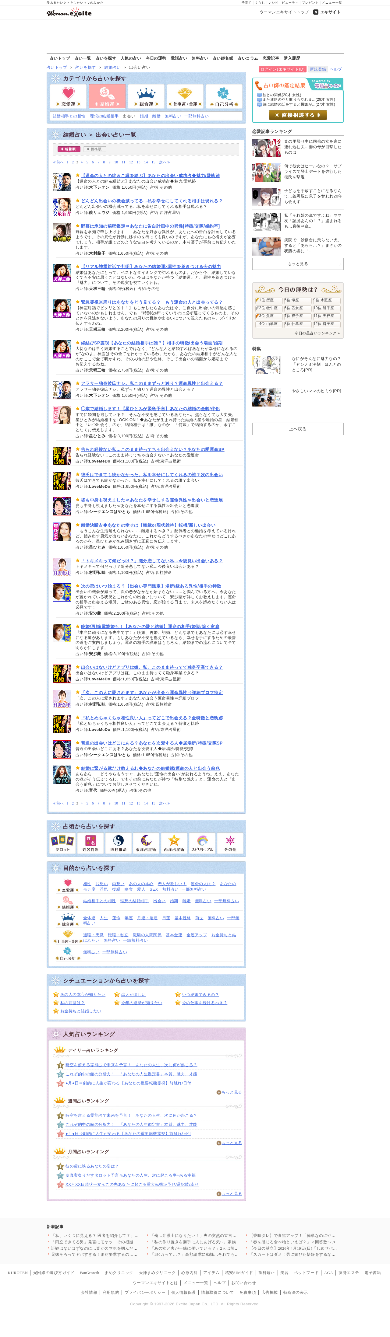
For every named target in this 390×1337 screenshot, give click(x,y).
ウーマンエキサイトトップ (284, 12)
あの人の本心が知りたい (83, 994)
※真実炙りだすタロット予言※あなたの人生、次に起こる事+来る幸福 (131, 1175)
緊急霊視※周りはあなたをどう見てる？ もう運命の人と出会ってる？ (152, 302)
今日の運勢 (156, 58)
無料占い (200, 58)
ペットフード (306, 1272)
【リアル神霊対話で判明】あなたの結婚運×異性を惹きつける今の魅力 (151, 266)
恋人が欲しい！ (172, 883)
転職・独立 (118, 935)
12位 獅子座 (324, 324)
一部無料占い (196, 116)
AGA (328, 1272)
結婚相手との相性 (69, 116)
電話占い (179, 58)
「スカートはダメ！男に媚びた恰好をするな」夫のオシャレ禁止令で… (315, 1254)
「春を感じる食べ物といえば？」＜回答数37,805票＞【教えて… (308, 1242)
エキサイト (330, 12)
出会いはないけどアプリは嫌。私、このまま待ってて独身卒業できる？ (152, 667)
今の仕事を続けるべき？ (205, 1002)
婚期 (144, 116)
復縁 (116, 889)
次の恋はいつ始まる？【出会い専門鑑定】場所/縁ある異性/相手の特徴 (151, 586)
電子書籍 (372, 1272)
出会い (159, 901)
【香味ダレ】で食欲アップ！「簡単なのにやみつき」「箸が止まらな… (315, 1235)
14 (146, 162)
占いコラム (248, 58)
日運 (166, 918)
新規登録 (318, 69)
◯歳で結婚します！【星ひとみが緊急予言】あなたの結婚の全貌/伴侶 (150, 408)
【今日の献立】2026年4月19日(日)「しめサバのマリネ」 (301, 1248)
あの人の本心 (141, 883)
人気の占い (131, 58)
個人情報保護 (183, 1292)
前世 (199, 918)
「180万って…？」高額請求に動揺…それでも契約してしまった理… (213, 1254)
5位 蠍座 (292, 300)
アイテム (211, 1272)
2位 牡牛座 (268, 308)
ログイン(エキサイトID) (283, 69)
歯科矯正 (266, 1272)
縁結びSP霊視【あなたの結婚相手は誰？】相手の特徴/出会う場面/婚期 (152, 342)
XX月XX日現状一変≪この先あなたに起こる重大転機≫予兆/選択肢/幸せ (132, 1184)
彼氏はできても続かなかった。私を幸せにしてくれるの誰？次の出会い (152, 474)
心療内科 (189, 1272)
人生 (104, 918)
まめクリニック (119, 1272)
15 (154, 162)
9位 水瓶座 (323, 300)
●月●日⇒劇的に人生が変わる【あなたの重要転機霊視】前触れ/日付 (128, 1083)
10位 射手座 (324, 308)
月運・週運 (147, 918)
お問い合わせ (243, 1282)
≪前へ (58, 162)
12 (131, 162)
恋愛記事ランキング (272, 131)
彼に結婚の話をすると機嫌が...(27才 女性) (299, 104)
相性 (87, 883)
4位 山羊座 (268, 324)
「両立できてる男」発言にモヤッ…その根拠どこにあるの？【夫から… (117, 1242)
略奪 (129, 889)
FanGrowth (89, 1272)
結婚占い (112, 67)
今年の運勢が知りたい (141, 1002)
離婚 (156, 116)
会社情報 (89, 1292)
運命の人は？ (203, 883)
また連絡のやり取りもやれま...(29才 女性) (299, 99)
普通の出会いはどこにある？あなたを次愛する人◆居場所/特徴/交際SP (152, 743)
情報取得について (217, 1292)
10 (116, 162)
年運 (129, 918)
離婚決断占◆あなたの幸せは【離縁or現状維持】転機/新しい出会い (148, 525)
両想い (118, 883)
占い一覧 (83, 58)
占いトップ (60, 58)
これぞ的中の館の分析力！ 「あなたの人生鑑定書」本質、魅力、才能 (131, 1074)
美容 (284, 1272)
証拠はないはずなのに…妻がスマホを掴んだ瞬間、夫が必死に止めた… (117, 1248)
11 (124, 162)
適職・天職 (93, 935)
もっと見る (232, 1092)
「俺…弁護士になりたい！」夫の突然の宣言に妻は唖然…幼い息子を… (216, 1235)
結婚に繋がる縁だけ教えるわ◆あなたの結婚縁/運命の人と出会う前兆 (150, 768)
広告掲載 (269, 1292)
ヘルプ (336, 69)
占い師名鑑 (223, 58)
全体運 (89, 918)
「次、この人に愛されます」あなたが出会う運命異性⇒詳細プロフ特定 (152, 692)
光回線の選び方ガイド (53, 1272)
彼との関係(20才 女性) (282, 95)
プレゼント (310, 2)
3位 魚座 (266, 316)
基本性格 (183, 918)
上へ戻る (298, 428)
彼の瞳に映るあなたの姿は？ (92, 1166)
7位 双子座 (294, 316)
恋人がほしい (133, 994)
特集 (256, 348)
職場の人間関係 (147, 935)
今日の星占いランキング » (317, 333)
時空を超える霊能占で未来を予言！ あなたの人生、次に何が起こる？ (131, 1065)
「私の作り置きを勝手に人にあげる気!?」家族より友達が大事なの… (213, 1242)
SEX (154, 889)
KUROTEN (18, 1272)
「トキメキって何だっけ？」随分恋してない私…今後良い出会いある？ (152, 560)
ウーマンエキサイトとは (155, 1282)
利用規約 (111, 1292)
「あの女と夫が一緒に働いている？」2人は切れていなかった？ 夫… (213, 1248)
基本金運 (174, 935)
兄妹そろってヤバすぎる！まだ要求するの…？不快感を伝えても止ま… (117, 1254)
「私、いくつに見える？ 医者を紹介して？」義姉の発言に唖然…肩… (115, 1235)
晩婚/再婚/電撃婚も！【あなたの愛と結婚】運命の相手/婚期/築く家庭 (150, 626)
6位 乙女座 (294, 308)
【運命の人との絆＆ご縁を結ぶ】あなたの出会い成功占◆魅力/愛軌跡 (150, 175)
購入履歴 (292, 58)
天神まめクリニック (157, 1272)
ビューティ (290, 2)
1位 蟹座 (266, 300)
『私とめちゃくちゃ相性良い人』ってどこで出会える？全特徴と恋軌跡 (152, 717)
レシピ (273, 2)
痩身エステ (349, 1272)
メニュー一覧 (332, 2)
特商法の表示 (295, 1292)
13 (138, 162)
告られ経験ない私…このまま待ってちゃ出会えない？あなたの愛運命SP (153, 449)
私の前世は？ (72, 1002)
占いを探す (106, 58)
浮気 (104, 889)
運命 (116, 918)
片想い (102, 883)
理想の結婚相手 (104, 116)
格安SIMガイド (239, 1272)
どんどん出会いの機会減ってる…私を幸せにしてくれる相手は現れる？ (152, 200)
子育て (247, 2)
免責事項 (247, 1292)
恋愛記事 (271, 58)
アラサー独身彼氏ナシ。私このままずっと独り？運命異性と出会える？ (152, 383)
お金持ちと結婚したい (80, 1011)
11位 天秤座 (324, 316)
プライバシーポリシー (145, 1292)
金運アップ (196, 935)
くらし (260, 2)
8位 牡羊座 (294, 324)
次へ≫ (164, 162)
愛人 (141, 889)
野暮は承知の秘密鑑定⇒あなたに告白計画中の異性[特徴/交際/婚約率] (150, 226)
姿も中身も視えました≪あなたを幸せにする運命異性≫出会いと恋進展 (152, 499)
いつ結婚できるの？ (200, 994)
